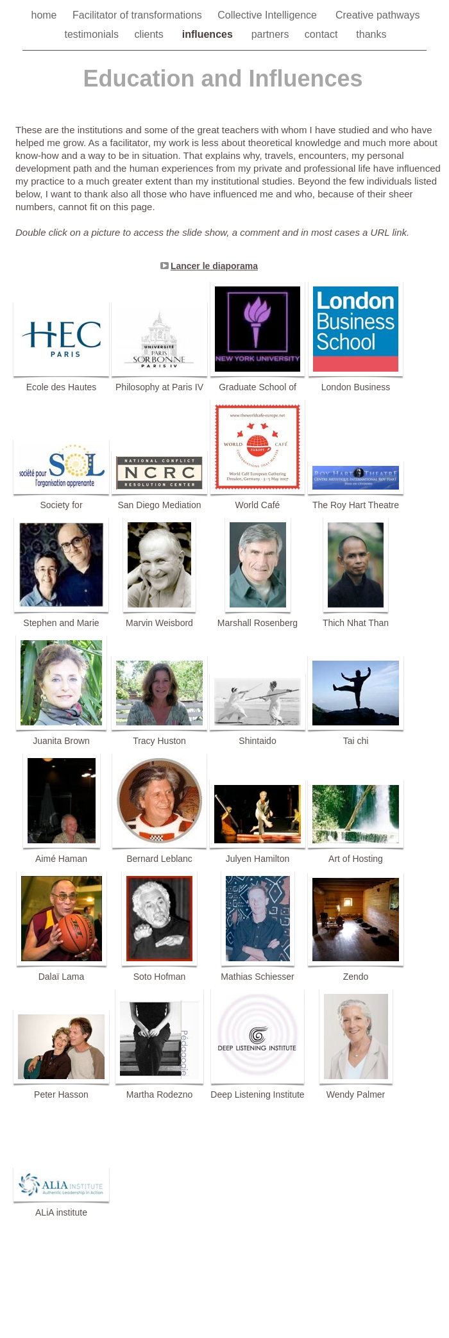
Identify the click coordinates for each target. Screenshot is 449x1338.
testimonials (93, 34)
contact (324, 34)
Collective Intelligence (270, 15)
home (45, 15)
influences (210, 34)
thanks (371, 34)
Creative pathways (377, 15)
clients (151, 34)
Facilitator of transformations (138, 15)
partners (271, 34)
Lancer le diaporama (214, 266)
